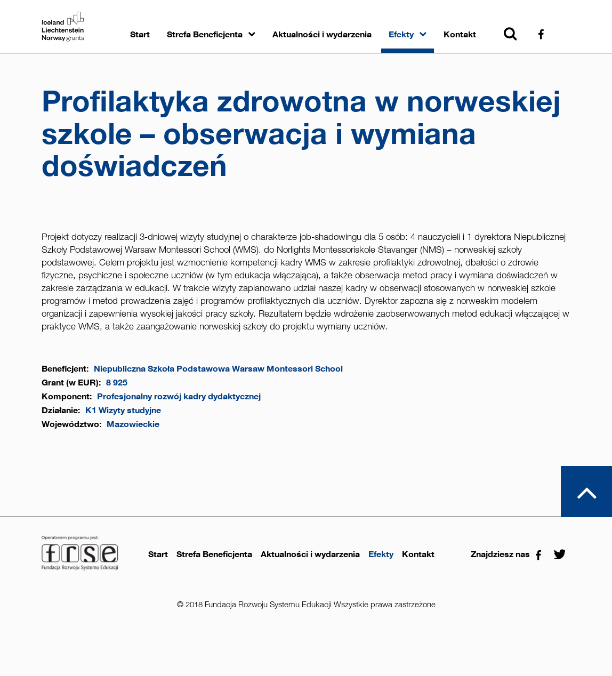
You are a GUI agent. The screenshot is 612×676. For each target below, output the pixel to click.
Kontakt (460, 34)
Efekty (401, 34)
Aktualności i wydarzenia (322, 34)
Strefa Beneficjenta (205, 34)
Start (140, 34)
